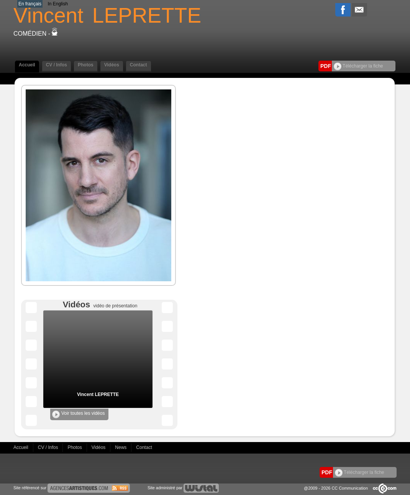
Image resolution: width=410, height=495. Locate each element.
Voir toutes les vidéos (78, 414)
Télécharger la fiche (358, 66)
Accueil (27, 65)
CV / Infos (56, 65)
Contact (138, 65)
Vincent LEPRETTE (98, 394)
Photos (85, 65)
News (121, 447)
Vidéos (111, 65)
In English (58, 4)
